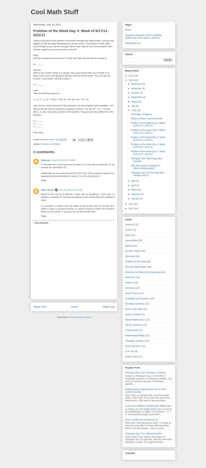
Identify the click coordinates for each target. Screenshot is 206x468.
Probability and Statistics (137, 298)
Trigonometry (131, 330)
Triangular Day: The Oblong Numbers (144, 433)
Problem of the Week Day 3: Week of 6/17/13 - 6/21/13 (148, 138)
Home (74, 307)
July (133, 106)
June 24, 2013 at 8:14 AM (70, 190)
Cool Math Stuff (54, 11)
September (137, 97)
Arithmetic (130, 277)
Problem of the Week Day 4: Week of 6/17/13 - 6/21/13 (148, 131)
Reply (43, 180)
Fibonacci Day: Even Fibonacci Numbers (145, 372)
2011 (131, 208)
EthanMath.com (133, 43)
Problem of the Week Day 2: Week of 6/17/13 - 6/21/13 (148, 145)
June (134, 110)
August (135, 101)
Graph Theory (132, 356)
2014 (131, 75)
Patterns (129, 282)
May (133, 181)
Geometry (130, 288)
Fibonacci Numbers (135, 303)
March (134, 189)
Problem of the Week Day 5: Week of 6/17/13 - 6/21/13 (148, 124)
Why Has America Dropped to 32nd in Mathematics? (145, 167)
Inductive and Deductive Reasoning (142, 272)
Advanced (130, 256)
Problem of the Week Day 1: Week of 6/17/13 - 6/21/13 (148, 152)
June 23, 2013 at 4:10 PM (63, 160)
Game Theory (132, 293)
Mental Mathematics (135, 319)
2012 (131, 204)
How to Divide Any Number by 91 (141, 419)
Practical (129, 224)
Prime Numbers (133, 346)
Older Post (109, 307)
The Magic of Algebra (141, 114)
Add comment (41, 223)
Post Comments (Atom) (80, 317)
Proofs (128, 230)
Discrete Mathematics (136, 267)
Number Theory (133, 251)
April (133, 185)
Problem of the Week (50, 144)
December (136, 84)
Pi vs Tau (129, 351)
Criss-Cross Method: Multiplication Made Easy (148, 406)
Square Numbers (133, 325)
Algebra (129, 245)
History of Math (132, 314)
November (136, 88)
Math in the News (133, 309)
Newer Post (39, 307)
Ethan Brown (47, 190)
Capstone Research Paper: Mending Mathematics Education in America (143, 36)
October (135, 92)
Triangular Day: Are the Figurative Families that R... (147, 174)
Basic (128, 235)
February (136, 194)
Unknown (46, 160)
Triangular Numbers (135, 340)
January (135, 198)
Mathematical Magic (135, 335)
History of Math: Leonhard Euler (147, 118)
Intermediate (131, 240)
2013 (131, 80)
